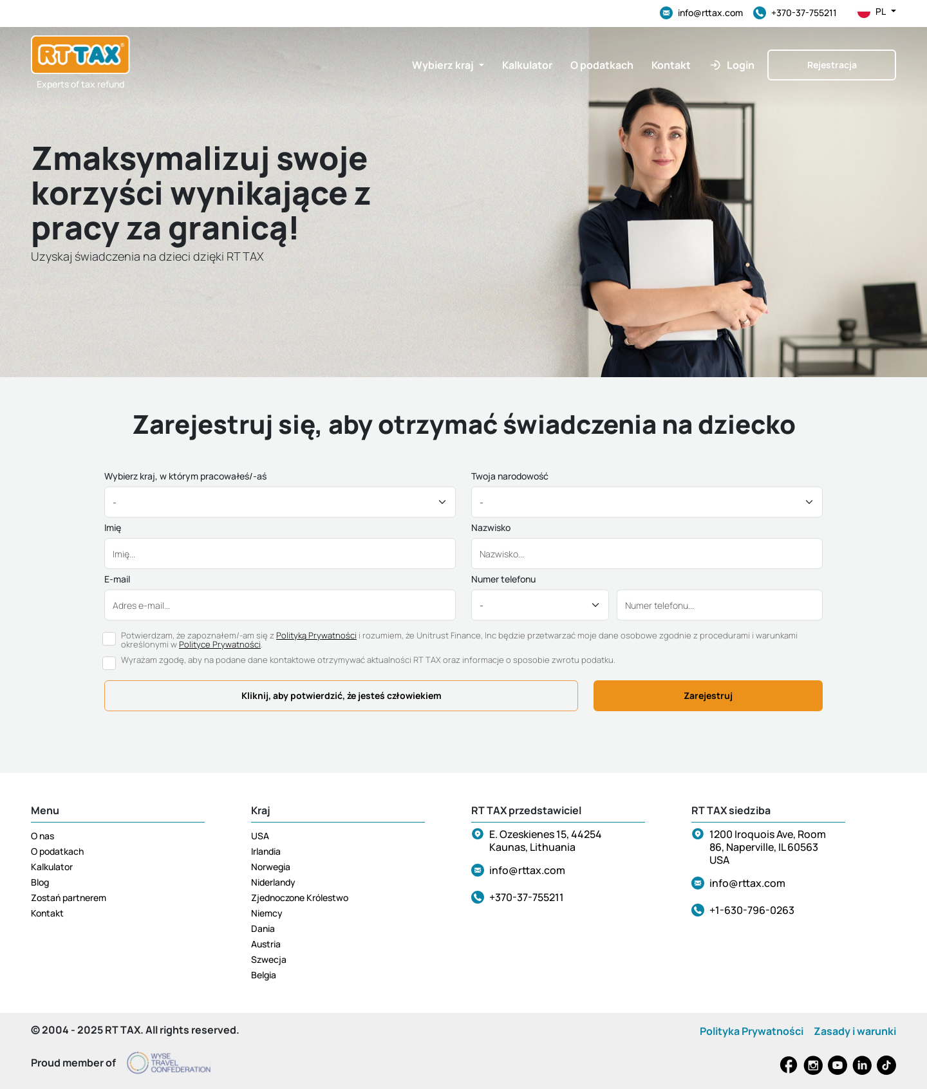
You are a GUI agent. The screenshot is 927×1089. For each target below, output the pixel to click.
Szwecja (268, 959)
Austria (266, 944)
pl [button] (876, 11)
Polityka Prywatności (751, 1031)
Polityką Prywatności (316, 635)
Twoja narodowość (509, 476)
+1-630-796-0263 (751, 910)
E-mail (117, 579)
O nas (42, 836)
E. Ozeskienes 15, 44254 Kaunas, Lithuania (545, 840)
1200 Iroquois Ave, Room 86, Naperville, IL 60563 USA (767, 847)
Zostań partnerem (68, 897)
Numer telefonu (503, 579)
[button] (448, 65)
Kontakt (47, 913)
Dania (263, 928)
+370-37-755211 (795, 12)
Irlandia (266, 851)
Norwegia (270, 867)
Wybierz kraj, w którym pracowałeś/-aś (185, 476)
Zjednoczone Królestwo (299, 897)
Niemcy (267, 913)
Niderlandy (273, 882)
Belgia (263, 975)
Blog (40, 882)
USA (260, 836)
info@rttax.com (701, 12)
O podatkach (57, 851)
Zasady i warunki (855, 1031)
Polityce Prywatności (220, 644)
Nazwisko (490, 528)
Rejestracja (832, 65)
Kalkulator (52, 867)
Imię (112, 528)
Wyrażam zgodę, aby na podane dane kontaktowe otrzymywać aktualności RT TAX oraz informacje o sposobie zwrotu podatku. (368, 659)
